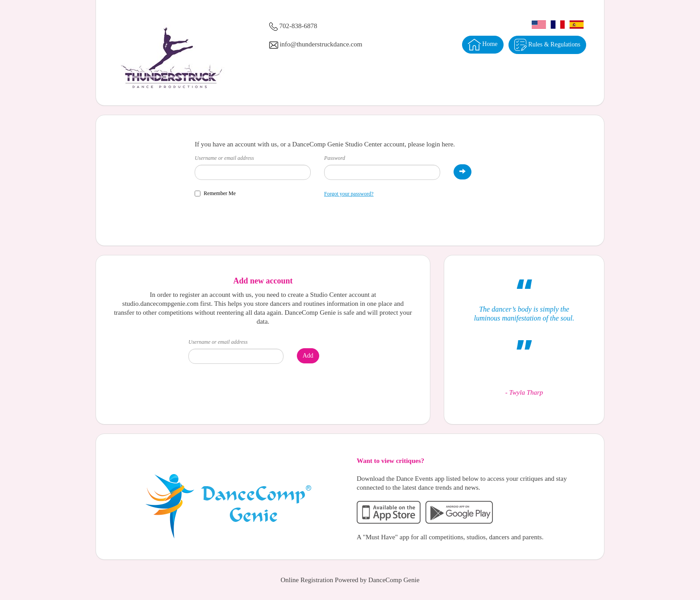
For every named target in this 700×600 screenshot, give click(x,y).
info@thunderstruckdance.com (320, 44)
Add (308, 355)
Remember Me (215, 193)
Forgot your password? (348, 194)
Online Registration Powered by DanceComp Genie (349, 579)
